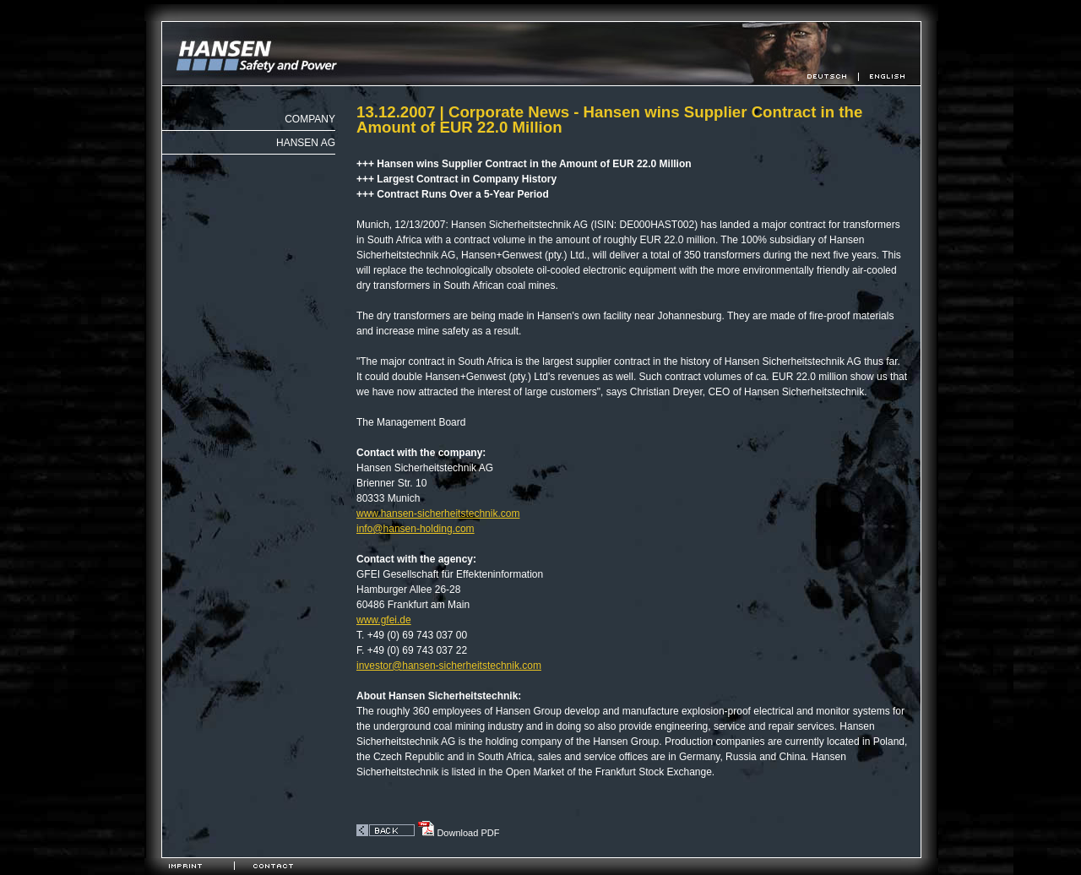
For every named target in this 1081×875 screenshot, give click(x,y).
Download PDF (458, 833)
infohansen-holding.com (415, 529)
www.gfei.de (383, 620)
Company (310, 119)
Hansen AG (305, 143)
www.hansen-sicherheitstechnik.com (437, 513)
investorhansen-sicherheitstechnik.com (448, 665)
